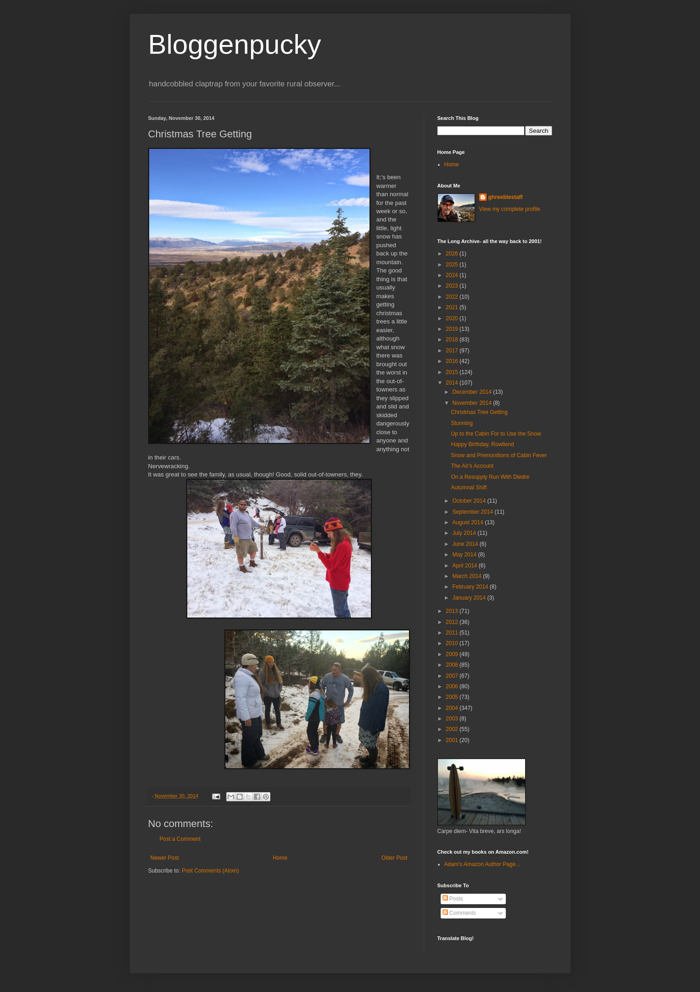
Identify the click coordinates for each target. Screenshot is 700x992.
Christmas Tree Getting (479, 412)
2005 (452, 697)
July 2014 (464, 533)
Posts (452, 899)
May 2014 (465, 554)
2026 (452, 253)
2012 (452, 622)
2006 (452, 686)
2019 (452, 329)
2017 (452, 350)
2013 (452, 611)
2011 (452, 632)
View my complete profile (509, 209)
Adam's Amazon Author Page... (482, 864)
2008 (452, 665)
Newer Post (165, 858)
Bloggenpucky (234, 44)
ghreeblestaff (505, 197)
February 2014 (470, 587)
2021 (452, 307)
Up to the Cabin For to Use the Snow (496, 434)
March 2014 (467, 576)
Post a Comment (180, 839)
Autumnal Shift (469, 487)
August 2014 (468, 522)
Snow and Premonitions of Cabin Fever (499, 455)
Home (280, 858)
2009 (452, 654)
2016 (452, 361)
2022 (452, 297)
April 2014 (465, 565)
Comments (459, 913)
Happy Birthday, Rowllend (482, 444)
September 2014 (473, 512)
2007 (452, 676)
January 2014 (469, 598)
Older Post (394, 858)
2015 (452, 372)
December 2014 (472, 392)
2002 (452, 729)
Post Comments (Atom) (210, 870)
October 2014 (469, 501)
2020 (452, 318)
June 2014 (465, 544)
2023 (452, 286)
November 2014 (472, 403)
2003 (452, 718)
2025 (452, 264)
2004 (452, 708)
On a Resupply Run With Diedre (490, 477)
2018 (452, 339)
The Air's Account (472, 466)
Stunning (461, 423)
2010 (452, 643)
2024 (452, 275)
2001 (452, 740)
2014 (452, 383)
